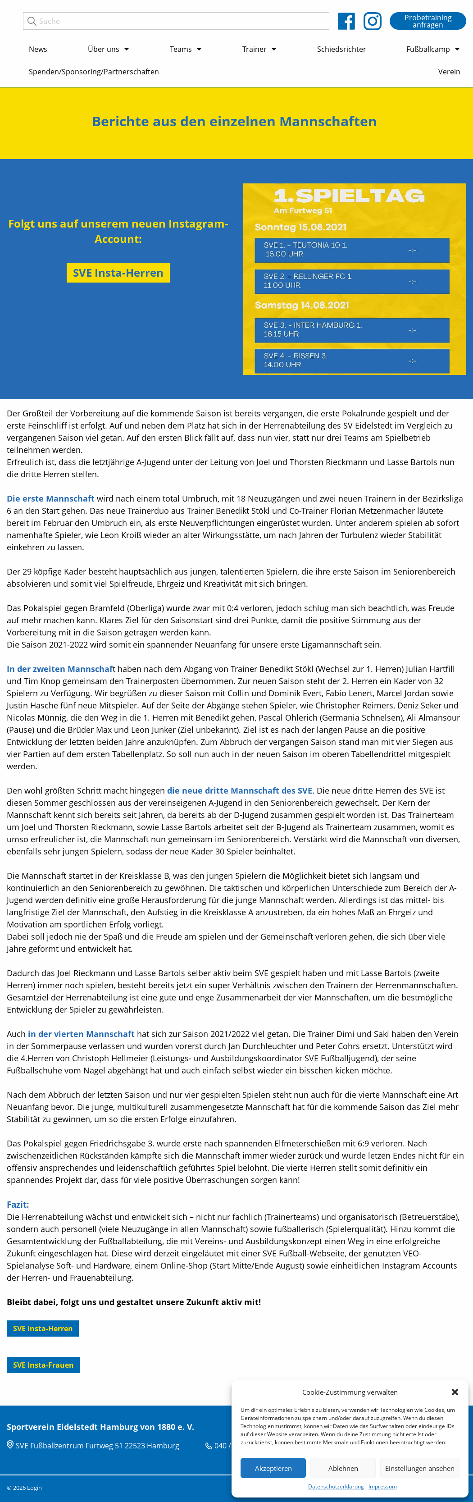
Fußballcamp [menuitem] (428, 49)
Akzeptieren (273, 1468)
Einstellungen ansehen (420, 1468)
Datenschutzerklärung (336, 1486)
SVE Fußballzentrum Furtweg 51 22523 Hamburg (97, 1446)
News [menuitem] (38, 49)
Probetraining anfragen (428, 21)
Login (34, 1488)
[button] (454, 1392)
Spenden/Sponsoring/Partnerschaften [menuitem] (94, 72)
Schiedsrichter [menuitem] (341, 49)
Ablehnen (343, 1468)
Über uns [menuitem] (103, 49)
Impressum (382, 1486)
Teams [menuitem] (181, 49)
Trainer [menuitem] (254, 49)
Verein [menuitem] (449, 72)
